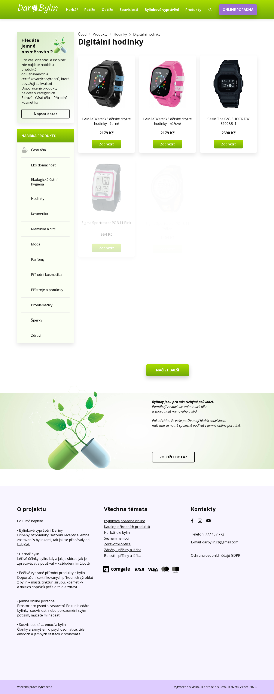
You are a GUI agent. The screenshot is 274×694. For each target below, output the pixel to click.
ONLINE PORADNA (238, 9)
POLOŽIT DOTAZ (173, 457)
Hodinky (120, 34)
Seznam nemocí (116, 538)
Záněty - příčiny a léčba (122, 549)
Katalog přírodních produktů (127, 526)
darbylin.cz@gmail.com (220, 542)
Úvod (82, 34)
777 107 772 (214, 534)
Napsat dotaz (45, 113)
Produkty (100, 34)
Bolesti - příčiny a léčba (122, 555)
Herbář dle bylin (117, 532)
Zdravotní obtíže (117, 544)
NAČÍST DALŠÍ (167, 370)
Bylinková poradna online (124, 521)
